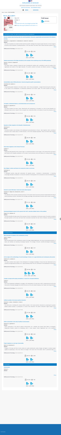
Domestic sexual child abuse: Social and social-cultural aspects (17, 189)
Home (3, 12)
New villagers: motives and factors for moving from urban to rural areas (19, 168)
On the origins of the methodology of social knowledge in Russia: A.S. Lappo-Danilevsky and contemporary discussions (29, 256)
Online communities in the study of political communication (16, 321)
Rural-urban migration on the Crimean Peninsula (14, 146)
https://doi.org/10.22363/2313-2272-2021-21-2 (27, 25)
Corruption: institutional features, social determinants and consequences (19, 103)
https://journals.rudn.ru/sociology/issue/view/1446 (26, 23)
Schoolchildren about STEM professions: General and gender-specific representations (22, 82)
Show (55, 46)
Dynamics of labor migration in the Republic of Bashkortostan (17, 125)
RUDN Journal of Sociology (31, 4)
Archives (35, 10)
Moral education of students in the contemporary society (16, 235)
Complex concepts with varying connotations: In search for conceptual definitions (21, 278)
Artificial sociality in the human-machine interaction (15, 300)
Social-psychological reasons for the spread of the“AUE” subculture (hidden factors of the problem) (25, 211)
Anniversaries (7, 367)
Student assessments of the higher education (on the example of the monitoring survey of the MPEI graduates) (27, 60)
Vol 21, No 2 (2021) (11, 12)
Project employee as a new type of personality (13, 343)
